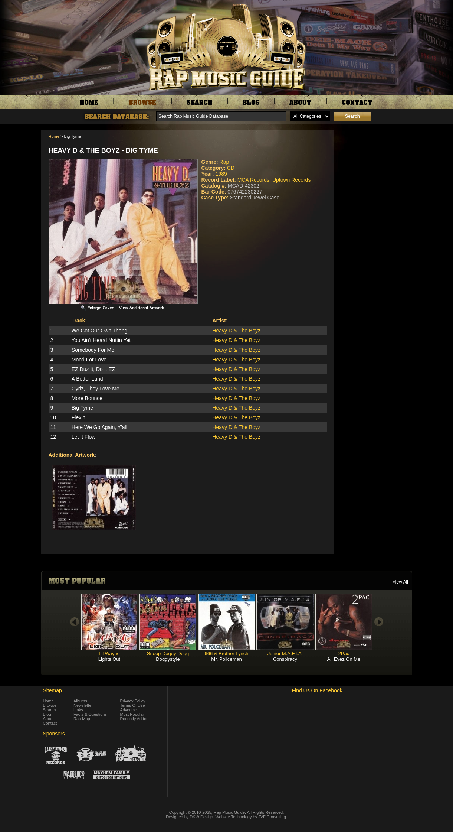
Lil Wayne (109, 653)
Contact (50, 723)
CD (230, 168)
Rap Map (81, 718)
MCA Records (253, 180)
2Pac (343, 653)
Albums (80, 701)
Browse (50, 705)
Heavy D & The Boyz (236, 331)
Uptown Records (291, 180)
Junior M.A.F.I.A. (285, 653)
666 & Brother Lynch (226, 653)
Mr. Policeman (226, 659)
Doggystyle (168, 659)
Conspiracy (285, 659)
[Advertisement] (375, 167)
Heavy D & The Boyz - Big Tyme (103, 150)
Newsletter (83, 705)
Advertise (128, 710)
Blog (47, 714)
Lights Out (109, 659)
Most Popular (132, 714)
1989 (221, 174)
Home (54, 136)
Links (78, 710)
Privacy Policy (132, 701)
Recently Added (134, 718)
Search (49, 710)
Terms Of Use (132, 705)
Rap (224, 162)
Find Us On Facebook (317, 690)
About (48, 718)
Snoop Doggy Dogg (168, 653)
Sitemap (52, 690)
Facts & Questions (90, 714)
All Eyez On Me (344, 659)
